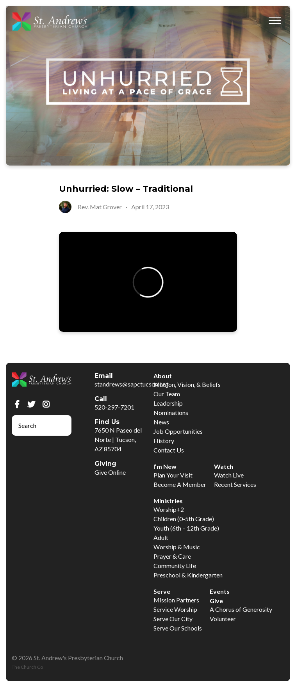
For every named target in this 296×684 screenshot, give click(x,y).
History (163, 440)
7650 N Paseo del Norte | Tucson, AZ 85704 (118, 439)
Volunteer (223, 618)
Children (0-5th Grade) (183, 518)
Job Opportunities (178, 431)
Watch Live (229, 475)
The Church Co (27, 667)
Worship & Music (176, 546)
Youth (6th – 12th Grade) (186, 528)
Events (220, 591)
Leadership (168, 403)
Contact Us (168, 450)
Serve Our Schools (177, 628)
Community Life (174, 565)
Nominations (170, 412)
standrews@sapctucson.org (132, 384)
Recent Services (235, 484)
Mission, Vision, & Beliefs (187, 384)
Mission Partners (176, 600)
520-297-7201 (114, 407)
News (161, 422)
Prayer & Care (172, 556)
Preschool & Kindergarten (188, 575)
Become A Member (179, 484)
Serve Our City (173, 618)
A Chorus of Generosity (241, 609)
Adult (160, 537)
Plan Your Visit (173, 475)
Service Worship (175, 609)
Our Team (166, 393)
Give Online (110, 472)
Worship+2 (168, 509)
